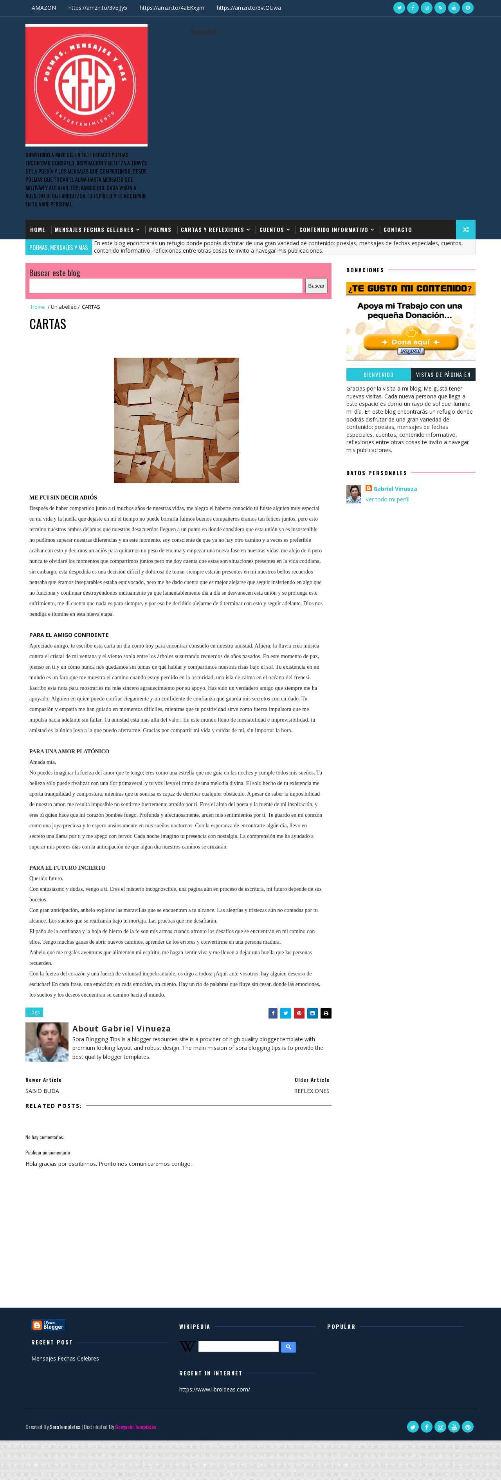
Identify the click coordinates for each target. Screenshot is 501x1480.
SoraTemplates (65, 1426)
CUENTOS (272, 229)
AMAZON (44, 7)
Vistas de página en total (443, 375)
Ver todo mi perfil (387, 499)
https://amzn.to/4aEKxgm (172, 7)
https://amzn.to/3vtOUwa (249, 7)
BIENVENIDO (379, 374)
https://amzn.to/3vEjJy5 (97, 7)
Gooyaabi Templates (135, 1426)
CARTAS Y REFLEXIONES (212, 229)
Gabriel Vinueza (395, 488)
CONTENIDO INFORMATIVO (333, 229)
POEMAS (160, 229)
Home (37, 229)
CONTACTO (398, 229)
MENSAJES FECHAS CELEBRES (94, 229)
